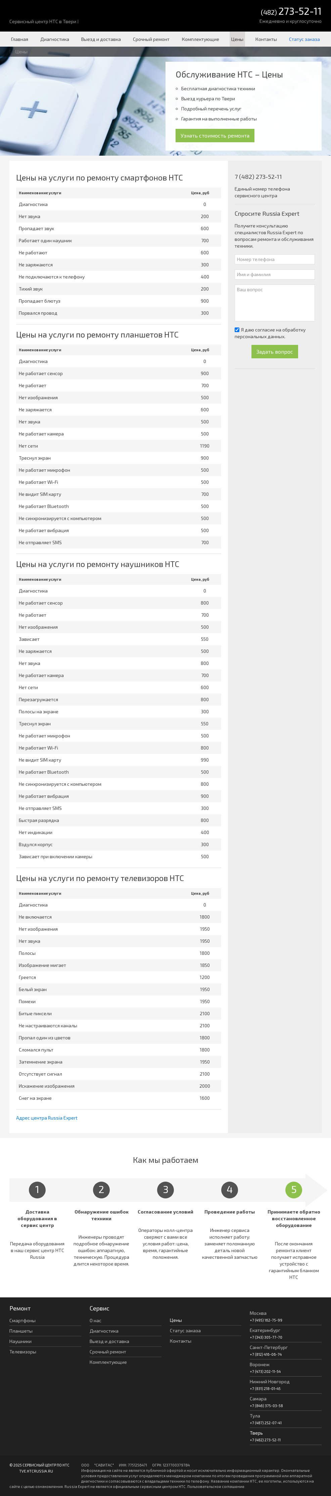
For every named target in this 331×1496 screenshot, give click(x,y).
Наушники (20, 1341)
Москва (258, 1313)
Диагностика (54, 39)
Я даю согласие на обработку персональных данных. (270, 333)
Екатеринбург (265, 1330)
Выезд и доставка (101, 39)
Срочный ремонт (151, 39)
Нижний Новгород (270, 1381)
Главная (19, 39)
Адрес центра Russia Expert (47, 1118)
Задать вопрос (274, 351)
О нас (95, 1320)
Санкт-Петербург (269, 1347)
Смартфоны (22, 1320)
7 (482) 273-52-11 (258, 176)
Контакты (266, 39)
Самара (258, 1398)
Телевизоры (22, 1351)
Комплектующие (200, 39)
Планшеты (21, 1331)
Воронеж (260, 1364)
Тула (255, 1415)
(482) (291, 11)
